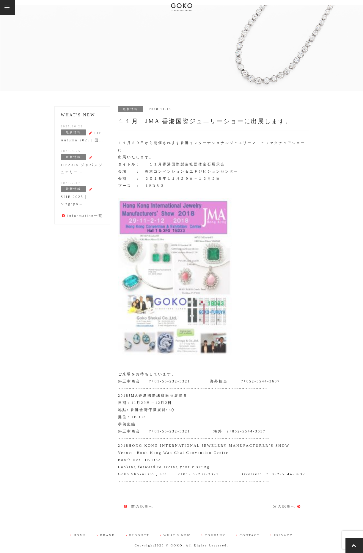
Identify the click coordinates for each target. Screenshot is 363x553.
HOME (78, 535)
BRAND (106, 535)
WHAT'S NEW (175, 535)
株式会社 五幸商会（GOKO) (181, 7)
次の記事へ (287, 506)
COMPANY (213, 535)
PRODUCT (138, 535)
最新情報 (130, 109)
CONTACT (248, 535)
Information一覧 (82, 216)
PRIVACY (281, 535)
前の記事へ (138, 506)
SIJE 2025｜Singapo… (77, 197)
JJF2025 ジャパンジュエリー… (82, 165)
